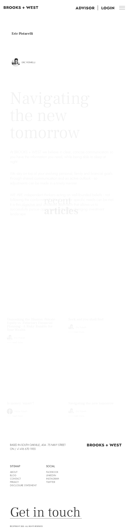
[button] (122, 7)
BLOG (13, 475)
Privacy (14, 482)
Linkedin (51, 475)
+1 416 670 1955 (26, 449)
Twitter (50, 482)
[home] (19, 7)
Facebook (52, 472)
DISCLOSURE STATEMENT (23, 485)
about (14, 472)
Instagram (52, 478)
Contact (15, 478)
